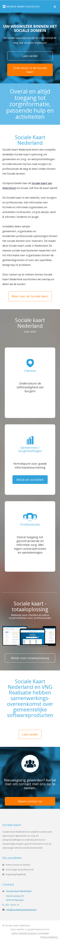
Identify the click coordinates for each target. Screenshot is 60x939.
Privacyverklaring (49, 937)
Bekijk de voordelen (30, 480)
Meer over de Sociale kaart (30, 296)
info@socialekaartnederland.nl (21, 909)
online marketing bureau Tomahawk (30, 933)
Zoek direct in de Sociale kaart (30, 70)
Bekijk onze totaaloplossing (30, 658)
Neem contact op (30, 801)
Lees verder (30, 56)
